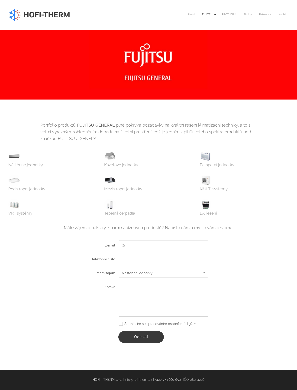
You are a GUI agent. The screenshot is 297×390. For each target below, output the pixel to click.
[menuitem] (249, 15)
